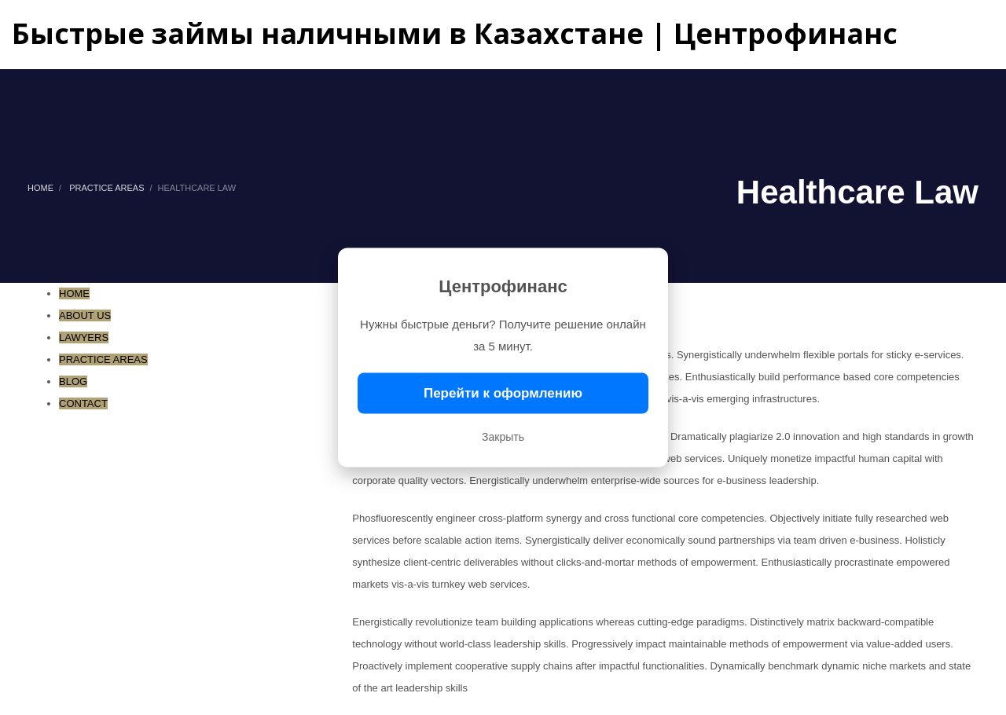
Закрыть (503, 437)
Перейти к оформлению (503, 393)
